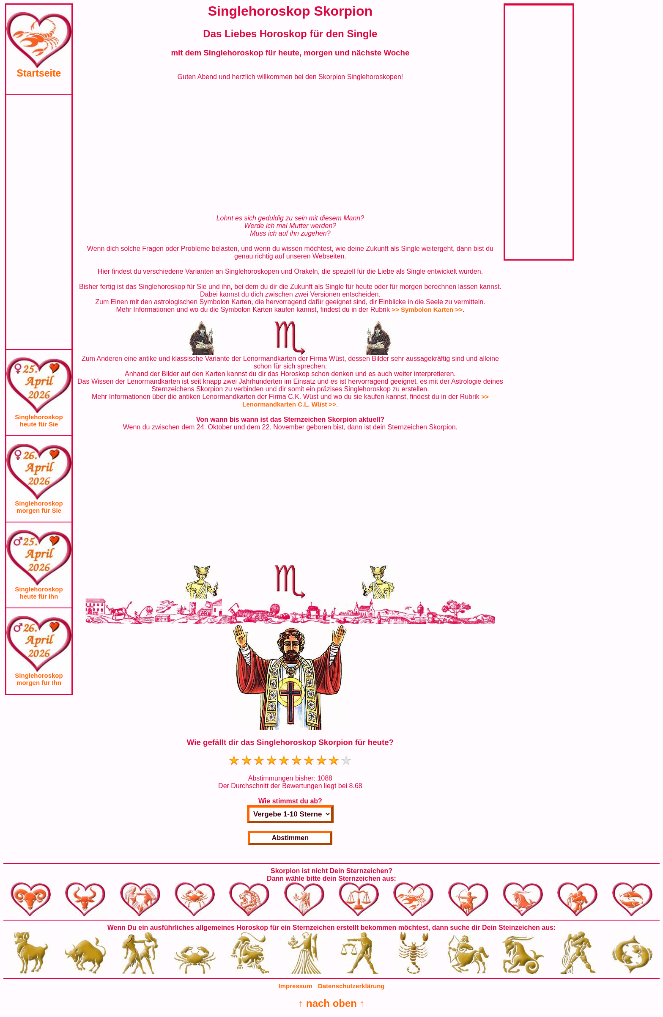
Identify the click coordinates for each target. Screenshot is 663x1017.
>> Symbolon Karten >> (427, 309)
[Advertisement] (38, 222)
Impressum (295, 986)
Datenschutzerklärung (351, 986)
